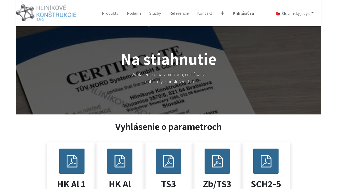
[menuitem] (110, 13)
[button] (223, 13)
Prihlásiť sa (243, 13)
